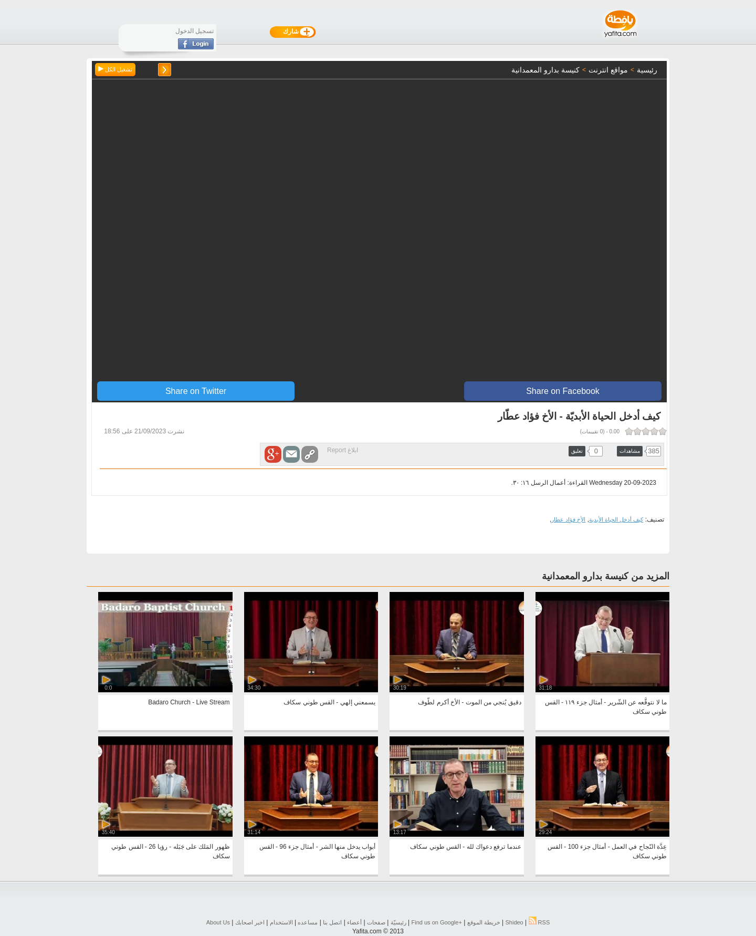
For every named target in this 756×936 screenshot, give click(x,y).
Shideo (514, 922)
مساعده (308, 922)
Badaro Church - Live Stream (188, 702)
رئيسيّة (398, 922)
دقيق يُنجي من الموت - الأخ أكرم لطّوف (469, 702)
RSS (539, 922)
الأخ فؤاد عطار (568, 519)
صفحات (376, 922)
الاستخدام (281, 922)
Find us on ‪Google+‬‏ (437, 922)
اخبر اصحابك (250, 922)
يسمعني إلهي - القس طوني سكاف (329, 702)
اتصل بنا (332, 922)
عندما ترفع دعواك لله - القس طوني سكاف (465, 846)
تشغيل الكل (115, 69)
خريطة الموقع (483, 922)
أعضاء (354, 922)
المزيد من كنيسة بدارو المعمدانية (605, 576)
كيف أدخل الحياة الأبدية (616, 519)
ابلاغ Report (342, 450)
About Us (218, 922)
